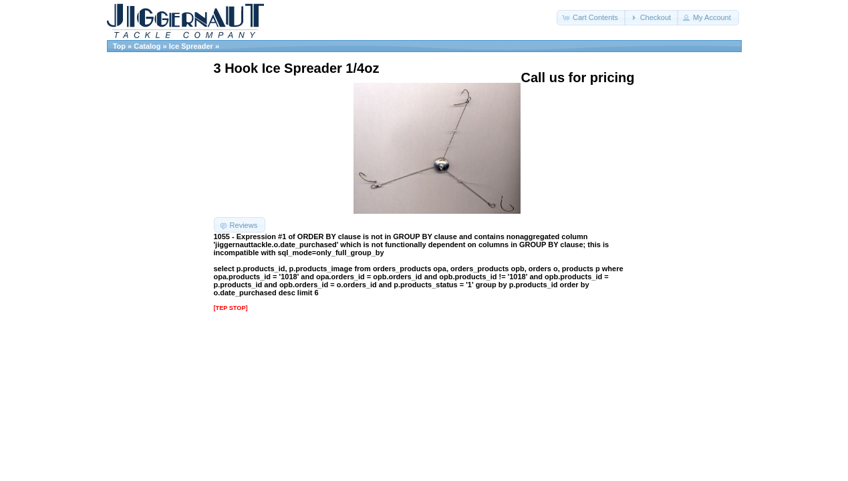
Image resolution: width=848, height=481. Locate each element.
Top (119, 46)
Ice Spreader (191, 46)
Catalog (147, 46)
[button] (591, 17)
